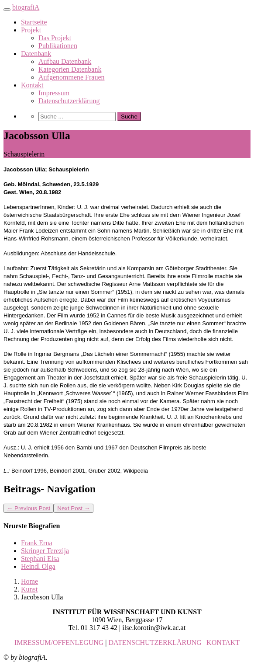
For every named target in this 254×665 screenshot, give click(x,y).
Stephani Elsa (40, 558)
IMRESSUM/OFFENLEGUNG (58, 642)
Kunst (29, 589)
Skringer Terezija (45, 550)
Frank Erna (36, 543)
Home (29, 581)
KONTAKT (223, 642)
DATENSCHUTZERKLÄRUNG (155, 642)
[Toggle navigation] (6, 9)
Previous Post (28, 508)
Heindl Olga (38, 566)
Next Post (73, 508)
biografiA (25, 7)
